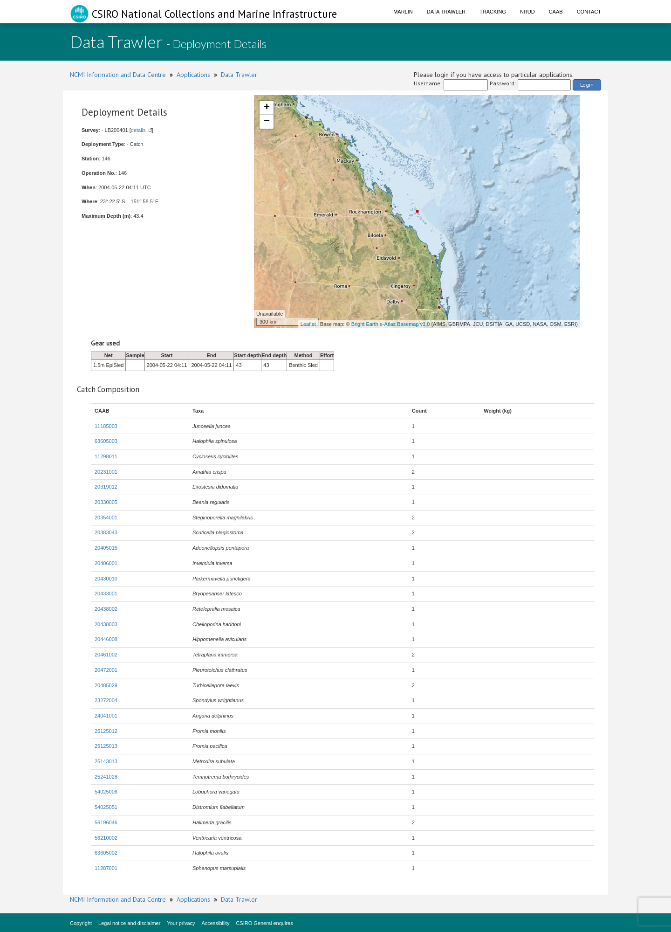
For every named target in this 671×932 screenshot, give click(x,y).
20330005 (106, 502)
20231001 (106, 472)
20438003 (106, 624)
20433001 (106, 593)
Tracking (492, 11)
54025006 (106, 791)
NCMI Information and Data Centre (118, 74)
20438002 (106, 609)
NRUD (527, 11)
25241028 (106, 777)
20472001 (106, 670)
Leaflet (308, 324)
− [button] (267, 122)
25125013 (106, 746)
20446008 (106, 639)
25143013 (106, 761)
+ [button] (267, 108)
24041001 (106, 715)
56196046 (106, 822)
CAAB (556, 11)
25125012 (106, 731)
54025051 (106, 807)
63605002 (106, 853)
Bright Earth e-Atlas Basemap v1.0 (390, 324)
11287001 (106, 868)
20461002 (106, 654)
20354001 (106, 517)
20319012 (106, 487)
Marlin (403, 11)
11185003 (106, 426)
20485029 (106, 685)
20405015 (106, 548)
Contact (589, 11)
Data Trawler (446, 11)
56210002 (106, 838)
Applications (193, 74)
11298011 (106, 456)
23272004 (106, 700)
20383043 (106, 532)
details (138, 130)
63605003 (106, 441)
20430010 (106, 578)
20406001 (106, 563)
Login (587, 84)
